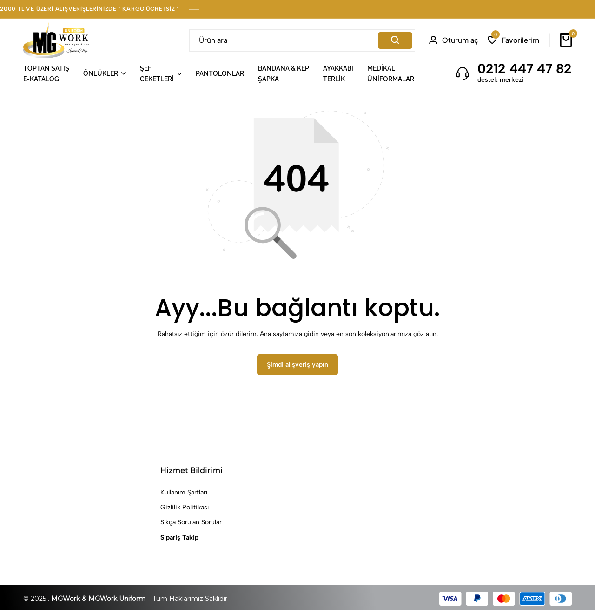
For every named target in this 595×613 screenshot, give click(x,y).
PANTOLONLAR (220, 73)
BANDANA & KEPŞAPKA (283, 73)
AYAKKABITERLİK (338, 73)
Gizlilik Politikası (184, 510)
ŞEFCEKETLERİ (157, 73)
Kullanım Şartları (183, 495)
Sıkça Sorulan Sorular (191, 525)
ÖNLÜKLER (100, 73)
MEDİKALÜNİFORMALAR (390, 73)
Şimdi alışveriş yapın (297, 367)
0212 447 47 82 (524, 68)
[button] (513, 40)
